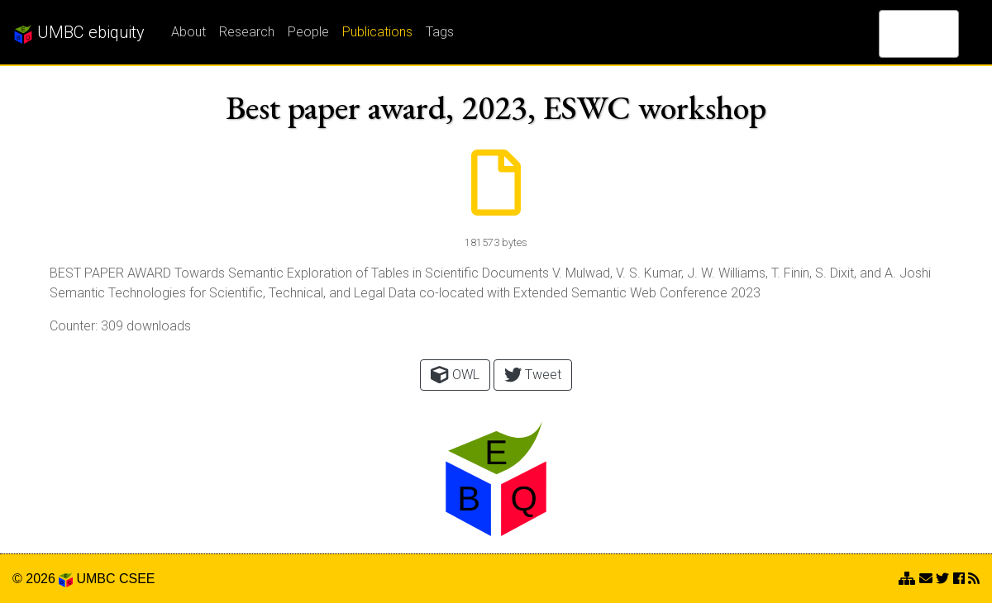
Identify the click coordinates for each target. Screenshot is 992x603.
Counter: (74, 326)
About (188, 32)
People (308, 32)
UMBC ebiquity (79, 33)
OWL (455, 374)
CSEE (137, 579)
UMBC (95, 579)
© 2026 (42, 579)
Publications (377, 32)
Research (246, 32)
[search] (897, 34)
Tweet (532, 374)
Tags (440, 32)
